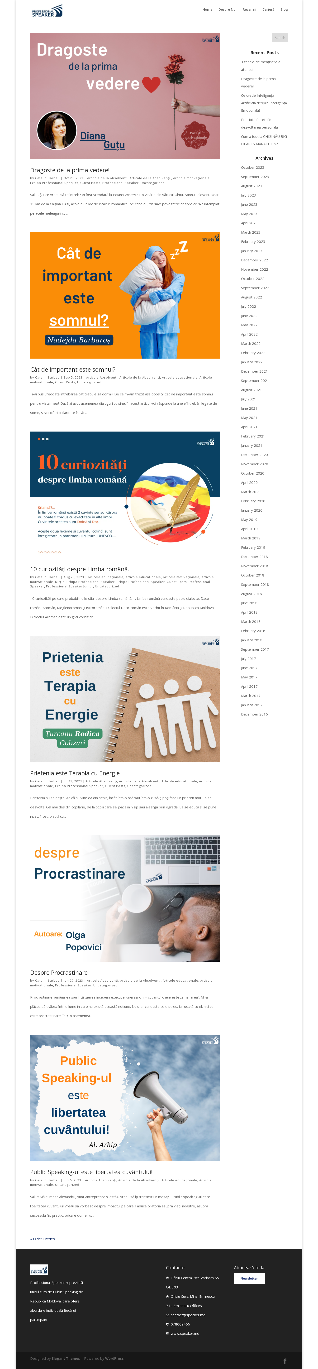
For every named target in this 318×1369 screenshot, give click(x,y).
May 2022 (249, 324)
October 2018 (252, 575)
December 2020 (254, 454)
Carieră (268, 10)
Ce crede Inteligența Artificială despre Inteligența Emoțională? (264, 103)
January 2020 (251, 510)
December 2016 (254, 714)
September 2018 (255, 584)
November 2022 (254, 269)
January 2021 (251, 445)
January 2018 (251, 640)
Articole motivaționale (191, 178)
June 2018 (249, 602)
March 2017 (251, 695)
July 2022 (248, 306)
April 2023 (249, 223)
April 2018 (249, 612)
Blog (284, 10)
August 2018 (251, 593)
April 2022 (249, 334)
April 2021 (249, 426)
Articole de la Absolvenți (107, 178)
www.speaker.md (185, 1333)
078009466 (180, 1324)
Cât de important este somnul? (72, 369)
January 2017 (251, 704)
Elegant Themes (66, 1358)
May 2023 (249, 213)
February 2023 (253, 241)
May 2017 (249, 677)
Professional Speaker (120, 183)
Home (207, 10)
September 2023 (255, 176)
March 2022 (251, 343)
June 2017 (249, 667)
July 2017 (248, 658)
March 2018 (251, 621)
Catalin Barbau (47, 178)
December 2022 (254, 260)
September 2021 (255, 380)
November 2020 (254, 463)
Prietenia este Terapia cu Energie (75, 773)
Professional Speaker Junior (69, 586)
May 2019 (249, 519)
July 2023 (248, 195)
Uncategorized (153, 183)
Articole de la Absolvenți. (150, 178)
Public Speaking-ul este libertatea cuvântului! (91, 1172)
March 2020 (251, 491)
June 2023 (249, 204)
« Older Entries (42, 1238)
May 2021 (249, 417)
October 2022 (252, 278)
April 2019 (249, 528)
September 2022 (255, 287)
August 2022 (251, 297)
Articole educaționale (180, 377)
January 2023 (251, 250)
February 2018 (253, 630)
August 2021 (251, 389)
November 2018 (254, 565)
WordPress (115, 1358)
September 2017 (255, 649)
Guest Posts (90, 183)
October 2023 (252, 167)
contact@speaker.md (188, 1314)
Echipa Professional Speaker (54, 183)
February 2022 (253, 352)
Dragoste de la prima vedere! (70, 170)
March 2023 (251, 232)
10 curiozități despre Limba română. (79, 569)
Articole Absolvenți (102, 377)
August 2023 (251, 185)
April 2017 (249, 686)
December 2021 (254, 371)
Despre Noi (227, 10)
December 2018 (254, 556)
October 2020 (252, 473)
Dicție (60, 582)
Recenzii (249, 10)
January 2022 (251, 362)
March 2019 (251, 538)
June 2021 (249, 408)
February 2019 (253, 547)
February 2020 (253, 501)
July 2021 (248, 399)
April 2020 (249, 482)
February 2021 (253, 436)
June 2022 (249, 315)
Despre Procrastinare (59, 972)
